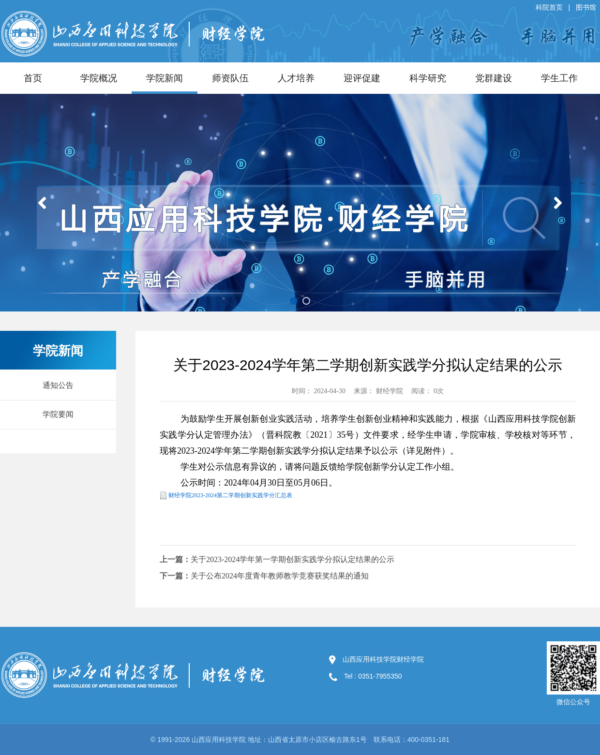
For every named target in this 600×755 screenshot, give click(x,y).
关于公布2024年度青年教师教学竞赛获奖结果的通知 (280, 576)
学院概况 (98, 78)
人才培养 (296, 78)
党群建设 (493, 78)
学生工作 (559, 78)
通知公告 (58, 385)
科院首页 (549, 7)
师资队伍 (230, 78)
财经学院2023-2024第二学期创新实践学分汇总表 (230, 495)
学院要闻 (58, 414)
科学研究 (427, 78)
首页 (33, 78)
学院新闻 (164, 78)
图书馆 (586, 7)
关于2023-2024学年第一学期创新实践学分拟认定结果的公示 (292, 559)
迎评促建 (362, 78)
